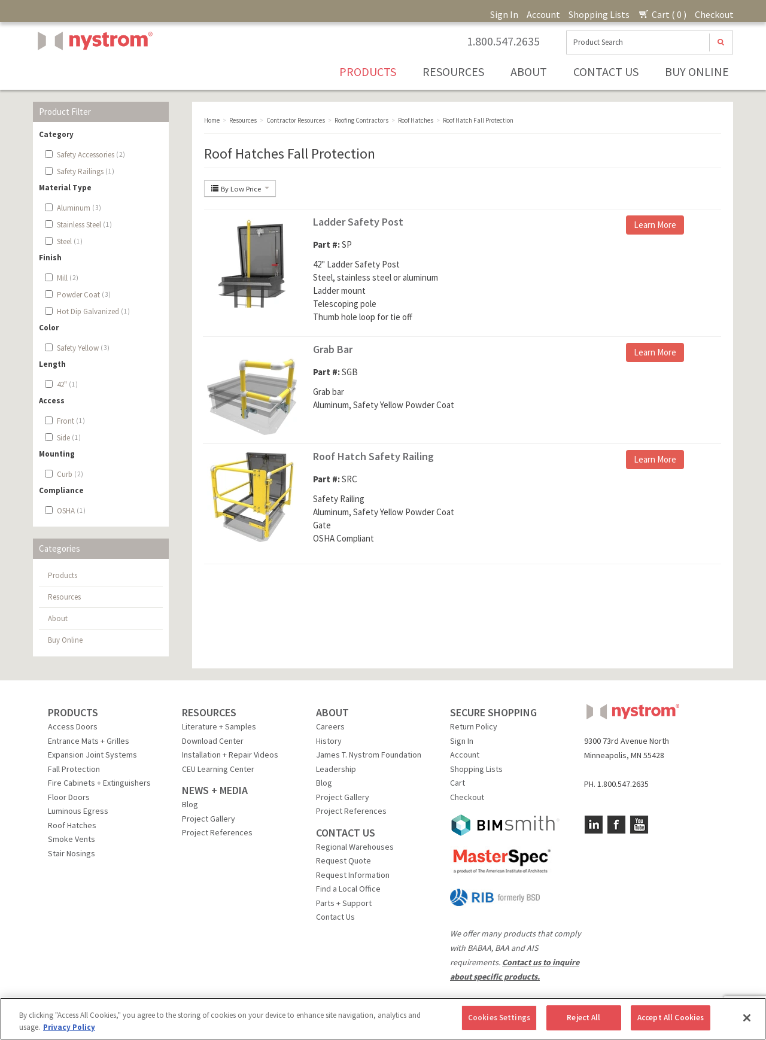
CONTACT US (345, 833)
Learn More (655, 224)
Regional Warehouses (355, 846)
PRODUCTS (73, 712)
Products (367, 71)
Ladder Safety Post (358, 222)
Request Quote (343, 860)
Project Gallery (208, 818)
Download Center (213, 740)
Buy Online (697, 71)
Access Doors (73, 726)
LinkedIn (593, 824)
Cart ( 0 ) (662, 14)
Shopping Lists (599, 14)
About (528, 71)
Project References (217, 832)
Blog (190, 804)
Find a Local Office (348, 888)
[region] (383, 1019)
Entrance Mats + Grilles (88, 740)
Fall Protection (74, 769)
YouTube (639, 824)
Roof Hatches (72, 825)
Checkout (714, 14)
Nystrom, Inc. (93, 71)
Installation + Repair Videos (230, 754)
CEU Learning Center (218, 769)
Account (543, 14)
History (329, 740)
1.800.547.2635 (503, 41)
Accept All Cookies (670, 1017)
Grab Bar (332, 349)
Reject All (583, 1017)
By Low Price (240, 188)
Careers (330, 726)
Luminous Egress (78, 810)
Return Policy (473, 726)
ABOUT (332, 712)
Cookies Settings (499, 1017)
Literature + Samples (219, 726)
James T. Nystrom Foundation (368, 754)
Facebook (616, 824)
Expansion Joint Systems (92, 754)
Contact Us (606, 71)
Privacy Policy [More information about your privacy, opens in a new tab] (69, 1027)
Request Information (353, 874)
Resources (453, 71)
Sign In (504, 14)
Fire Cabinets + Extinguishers (99, 782)
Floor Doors (69, 797)
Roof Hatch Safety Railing (373, 456)
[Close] (747, 1018)
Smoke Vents (71, 839)
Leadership (336, 769)
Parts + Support (344, 903)
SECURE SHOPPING (493, 712)
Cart (457, 782)
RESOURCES (209, 712)
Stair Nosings (71, 853)
